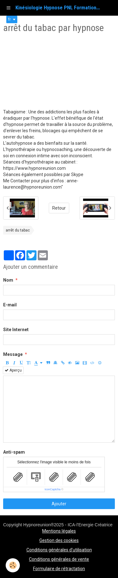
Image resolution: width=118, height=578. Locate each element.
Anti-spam (14, 452)
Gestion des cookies (59, 540)
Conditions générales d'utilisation (59, 549)
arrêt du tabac (18, 230)
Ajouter (59, 503)
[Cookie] (13, 565)
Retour (59, 208)
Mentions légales (59, 531)
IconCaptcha (53, 489)
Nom (8, 280)
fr (9, 19)
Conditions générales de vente (59, 559)
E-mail (10, 304)
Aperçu (13, 370)
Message (13, 354)
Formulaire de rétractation (59, 568)
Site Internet (16, 329)
